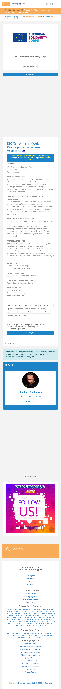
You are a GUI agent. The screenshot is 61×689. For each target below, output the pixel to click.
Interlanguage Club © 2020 (31, 683)
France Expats (36, 613)
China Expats (39, 611)
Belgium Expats (41, 609)
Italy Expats (36, 615)
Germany (27, 315)
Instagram (15, 158)
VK (30, 581)
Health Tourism (30, 672)
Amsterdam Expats (22, 633)
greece (10, 309)
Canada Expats (22, 611)
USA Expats (42, 625)
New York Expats (46, 635)
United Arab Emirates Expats (29, 625)
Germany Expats (46, 613)
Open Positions (30, 66)
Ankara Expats (11, 633)
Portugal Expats (45, 619)
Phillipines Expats (34, 619)
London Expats (26, 635)
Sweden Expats (21, 623)
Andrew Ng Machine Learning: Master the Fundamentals (27, 11)
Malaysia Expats (28, 617)
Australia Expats (12, 609)
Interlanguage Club (14, 17)
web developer (30, 309)
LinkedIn (23, 158)
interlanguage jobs (46, 305)
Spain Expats (12, 623)
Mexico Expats (38, 617)
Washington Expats (37, 637)
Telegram (37, 158)
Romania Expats (15, 621)
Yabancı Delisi (30, 602)
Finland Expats (26, 613)
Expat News (30, 644)
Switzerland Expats (32, 623)
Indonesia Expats (17, 615)
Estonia (10, 315)
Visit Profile (30, 401)
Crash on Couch (30, 661)
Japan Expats (44, 615)
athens (40, 312)
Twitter (47, 158)
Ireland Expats (28, 615)
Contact (48, 683)
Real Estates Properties (30, 652)
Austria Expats (21, 609)
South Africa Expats (49, 621)
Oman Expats (24, 619)
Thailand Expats (44, 623)
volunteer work (23, 312)
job (9, 305)
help (47, 189)
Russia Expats (25, 621)
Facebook (44, 156)
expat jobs (27, 305)
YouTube (29, 158)
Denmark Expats (16, 613)
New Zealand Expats (13, 619)
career (35, 305)
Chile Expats (31, 611)
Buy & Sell (30, 669)
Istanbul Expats (16, 635)
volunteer (41, 309)
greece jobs (12, 312)
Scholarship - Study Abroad (30, 649)
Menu (6, 4)
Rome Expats (26, 637)
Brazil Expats (50, 609)
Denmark (18, 315)
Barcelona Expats (33, 633)
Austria (47, 312)
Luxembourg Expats (16, 617)
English (9, 258)
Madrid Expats (35, 635)
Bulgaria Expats (12, 611)
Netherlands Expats (49, 617)
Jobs (46, 17)
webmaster (19, 309)
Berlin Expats (44, 633)
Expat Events (30, 658)
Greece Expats (33, 17)
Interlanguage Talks (30, 599)
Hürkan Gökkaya (31, 594)
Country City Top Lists (30, 663)
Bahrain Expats (31, 609)
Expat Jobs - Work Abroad (30, 647)
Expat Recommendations (30, 655)
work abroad (16, 305)
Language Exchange (30, 666)
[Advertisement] (30, 106)
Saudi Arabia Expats (36, 621)
